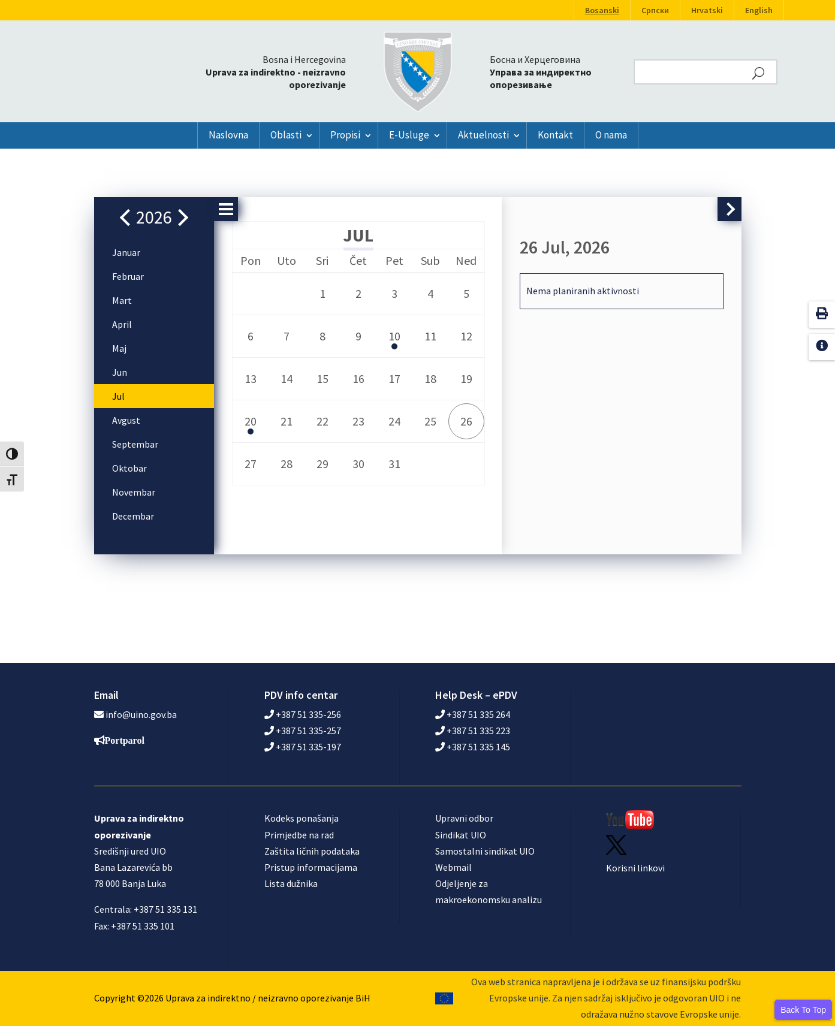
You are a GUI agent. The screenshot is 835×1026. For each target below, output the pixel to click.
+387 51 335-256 (302, 714)
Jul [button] (118, 396)
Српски (655, 10)
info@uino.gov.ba (141, 714)
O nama (611, 134)
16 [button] (358, 378)
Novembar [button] (133, 492)
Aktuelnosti (483, 134)
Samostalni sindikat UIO (485, 851)
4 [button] (430, 293)
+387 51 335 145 (472, 747)
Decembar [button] (133, 516)
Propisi (345, 134)
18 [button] (430, 378)
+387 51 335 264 (472, 714)
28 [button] (287, 463)
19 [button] (466, 378)
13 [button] (251, 378)
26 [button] (466, 421)
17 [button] (394, 378)
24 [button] (394, 421)
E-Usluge (409, 134)
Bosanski (602, 10)
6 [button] (251, 335)
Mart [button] (122, 300)
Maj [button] (119, 348)
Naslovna (228, 134)
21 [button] (287, 421)
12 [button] (466, 335)
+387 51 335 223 (472, 731)
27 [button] (251, 463)
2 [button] (358, 293)
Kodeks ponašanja (301, 818)
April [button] (122, 324)
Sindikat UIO (460, 835)
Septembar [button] (135, 444)
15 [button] (322, 378)
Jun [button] (119, 372)
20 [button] (251, 425)
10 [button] (394, 339)
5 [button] (466, 293)
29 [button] (322, 463)
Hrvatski (707, 10)
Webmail (453, 867)
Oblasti (286, 134)
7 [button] (287, 335)
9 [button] (358, 335)
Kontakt (555, 134)
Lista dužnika (291, 883)
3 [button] (394, 293)
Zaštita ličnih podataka (312, 851)
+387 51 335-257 (302, 731)
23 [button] (358, 421)
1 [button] (322, 293)
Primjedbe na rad (299, 835)
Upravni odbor (464, 818)
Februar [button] (128, 276)
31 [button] (394, 463)
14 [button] (287, 378)
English (759, 10)
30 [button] (358, 463)
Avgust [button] (126, 420)
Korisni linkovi (635, 868)
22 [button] (322, 421)
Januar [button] (126, 252)
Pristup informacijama (310, 867)
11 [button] (430, 335)
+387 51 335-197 (302, 747)
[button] (128, 218)
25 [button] (430, 421)
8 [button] (322, 335)
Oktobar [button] (129, 468)
